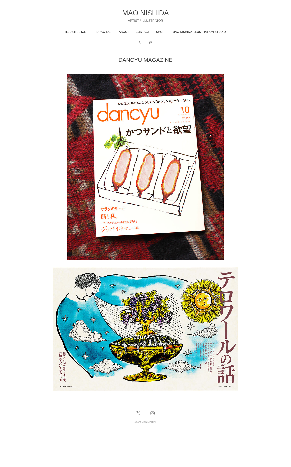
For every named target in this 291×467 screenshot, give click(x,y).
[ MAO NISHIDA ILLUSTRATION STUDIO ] (199, 31)
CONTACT (142, 31)
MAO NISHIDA (145, 13)
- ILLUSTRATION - (75, 31)
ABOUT (124, 31)
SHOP (160, 31)
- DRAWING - (103, 31)
